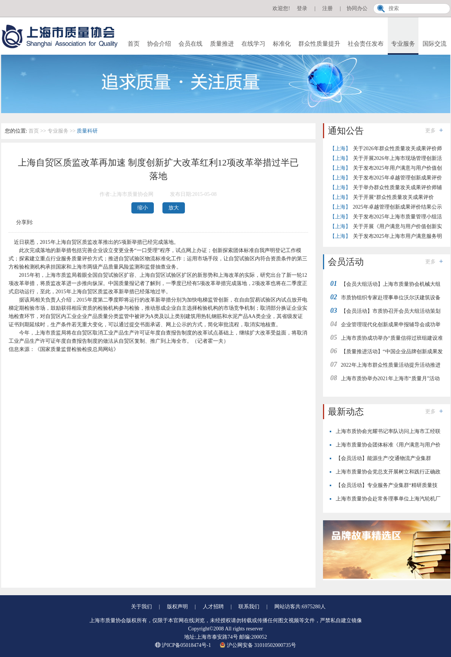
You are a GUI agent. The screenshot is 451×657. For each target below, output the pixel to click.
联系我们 (248, 606)
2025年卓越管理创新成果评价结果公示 (397, 207)
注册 (327, 8)
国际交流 (435, 43)
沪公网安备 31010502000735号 (258, 645)
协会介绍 (159, 43)
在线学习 (253, 43)
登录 (302, 8)
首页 (134, 43)
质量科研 (87, 131)
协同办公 (357, 8)
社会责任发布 (366, 43)
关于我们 (141, 606)
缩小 (142, 208)
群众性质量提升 (319, 43)
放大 (173, 208)
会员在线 (190, 43)
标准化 (282, 43)
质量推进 (222, 43)
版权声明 (177, 606)
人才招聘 (213, 606)
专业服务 (403, 43)
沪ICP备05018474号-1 (183, 645)
